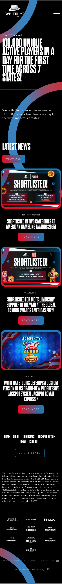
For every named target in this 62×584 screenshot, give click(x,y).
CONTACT (33, 441)
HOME (7, 436)
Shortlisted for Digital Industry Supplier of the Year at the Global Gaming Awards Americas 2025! (31, 308)
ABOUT (16, 436)
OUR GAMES (29, 436)
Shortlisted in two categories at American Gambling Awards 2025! (31, 227)
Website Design (47, 561)
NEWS (23, 441)
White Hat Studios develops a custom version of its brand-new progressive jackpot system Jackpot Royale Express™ (31, 394)
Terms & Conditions (21, 569)
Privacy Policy (38, 569)
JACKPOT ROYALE (46, 436)
